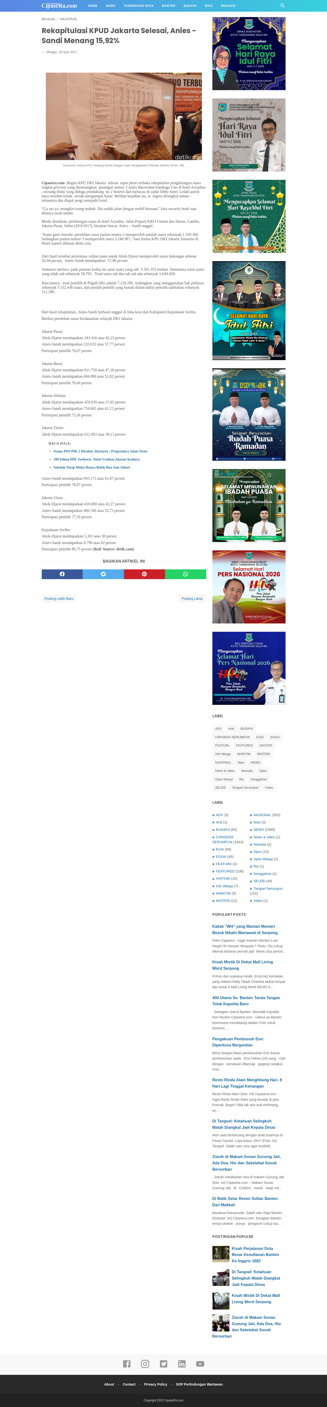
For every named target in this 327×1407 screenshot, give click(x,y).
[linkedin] (182, 1367)
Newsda (247, 771)
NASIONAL (223, 762)
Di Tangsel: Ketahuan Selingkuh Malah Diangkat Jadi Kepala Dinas (256, 1278)
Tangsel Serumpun (245, 787)
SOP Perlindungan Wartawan (200, 1384)
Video (269, 787)
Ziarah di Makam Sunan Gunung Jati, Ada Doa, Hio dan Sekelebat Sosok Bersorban (246, 1163)
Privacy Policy (156, 1384)
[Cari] (283, 7)
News (110, 6)
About (108, 1384)
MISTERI (263, 754)
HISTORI (265, 745)
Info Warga (223, 754)
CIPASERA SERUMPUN (232, 737)
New (241, 762)
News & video (225, 771)
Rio (241, 779)
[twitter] (103, 575)
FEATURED (244, 745)
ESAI (260, 737)
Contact (128, 1384)
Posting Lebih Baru (59, 599)
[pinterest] (144, 575)
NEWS (255, 762)
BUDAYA (246, 728)
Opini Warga (224, 779)
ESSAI (274, 737)
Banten (168, 6)
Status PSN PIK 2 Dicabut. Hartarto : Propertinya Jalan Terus (100, 452)
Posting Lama (192, 599)
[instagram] (145, 1367)
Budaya (190, 6)
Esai (209, 6)
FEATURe (222, 745)
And (231, 728)
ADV (218, 728)
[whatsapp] (185, 575)
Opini (263, 771)
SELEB (220, 787)
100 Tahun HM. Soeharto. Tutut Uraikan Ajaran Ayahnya (96, 460)
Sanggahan (259, 779)
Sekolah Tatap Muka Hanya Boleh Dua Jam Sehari (91, 468)
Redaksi (228, 6)
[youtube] (200, 1367)
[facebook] (62, 575)
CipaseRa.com (174, 1400)
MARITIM (244, 754)
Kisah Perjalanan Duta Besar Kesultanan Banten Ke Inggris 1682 (255, 1254)
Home (93, 6)
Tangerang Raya (139, 6)
